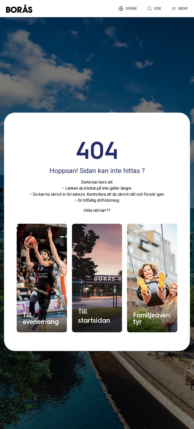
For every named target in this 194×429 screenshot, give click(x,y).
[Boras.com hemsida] (19, 8)
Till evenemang (41, 318)
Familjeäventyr (151, 318)
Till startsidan (94, 316)
